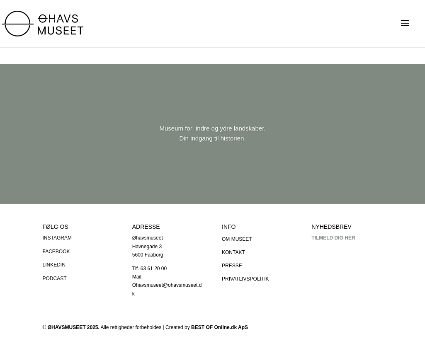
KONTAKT (233, 252)
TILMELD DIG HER (333, 238)
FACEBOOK (56, 251)
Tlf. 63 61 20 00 (149, 268)
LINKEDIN (54, 265)
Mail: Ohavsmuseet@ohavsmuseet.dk (167, 285)
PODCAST (55, 278)
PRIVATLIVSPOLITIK (245, 279)
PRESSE (232, 266)
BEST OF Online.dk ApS (219, 327)
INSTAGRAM (57, 238)
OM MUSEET (237, 239)
